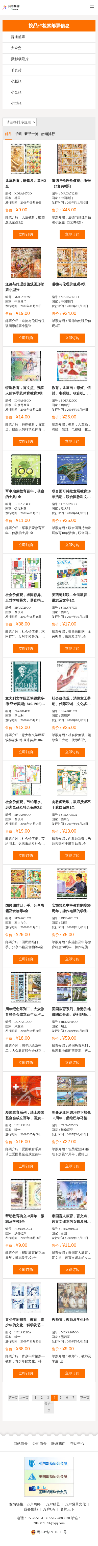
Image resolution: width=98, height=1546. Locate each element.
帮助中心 (77, 1443)
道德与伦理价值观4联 (68, 284)
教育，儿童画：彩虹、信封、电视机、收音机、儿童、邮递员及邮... (71, 391)
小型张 (16, 103)
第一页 (13, 1397)
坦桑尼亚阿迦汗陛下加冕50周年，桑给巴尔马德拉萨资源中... (71, 1116)
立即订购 (26, 234)
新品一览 (31, 134)
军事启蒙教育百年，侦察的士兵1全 (24, 494)
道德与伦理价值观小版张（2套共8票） (71, 183)
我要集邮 (31, 1509)
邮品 (8, 134)
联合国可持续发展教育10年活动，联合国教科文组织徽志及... (71, 494)
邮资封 (16, 70)
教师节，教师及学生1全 (70, 1320)
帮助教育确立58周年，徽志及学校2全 (24, 1219)
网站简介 (21, 1443)
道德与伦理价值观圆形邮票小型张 (24, 287)
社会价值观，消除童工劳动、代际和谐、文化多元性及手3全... (71, 702)
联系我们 (58, 1443)
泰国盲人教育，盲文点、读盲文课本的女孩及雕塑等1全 (71, 1219)
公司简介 (40, 1443)
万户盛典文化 (75, 1504)
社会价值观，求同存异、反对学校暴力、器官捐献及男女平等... (24, 598)
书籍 (18, 134)
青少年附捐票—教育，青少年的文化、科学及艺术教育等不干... (24, 1323)
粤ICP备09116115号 (52, 1532)
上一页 (24, 1397)
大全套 (16, 48)
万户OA (49, 1509)
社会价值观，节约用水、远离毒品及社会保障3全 (24, 804)
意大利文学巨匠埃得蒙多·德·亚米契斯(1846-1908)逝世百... (25, 702)
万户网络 (34, 1504)
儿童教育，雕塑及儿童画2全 (25, 183)
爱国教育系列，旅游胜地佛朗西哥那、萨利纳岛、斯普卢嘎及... (71, 1012)
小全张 (16, 92)
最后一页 (49, 1407)
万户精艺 (53, 1504)
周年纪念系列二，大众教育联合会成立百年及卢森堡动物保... (24, 1012)
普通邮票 (18, 37)
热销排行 (48, 134)
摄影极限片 (20, 59)
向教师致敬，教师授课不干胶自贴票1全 (71, 804)
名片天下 (67, 1509)
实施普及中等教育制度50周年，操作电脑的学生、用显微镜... (71, 909)
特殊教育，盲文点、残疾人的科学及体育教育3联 (24, 390)
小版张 (16, 81)
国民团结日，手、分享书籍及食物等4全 (24, 908)
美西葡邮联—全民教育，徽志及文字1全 (71, 597)
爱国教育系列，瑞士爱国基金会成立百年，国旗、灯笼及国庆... (24, 1116)
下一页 (84, 1397)
